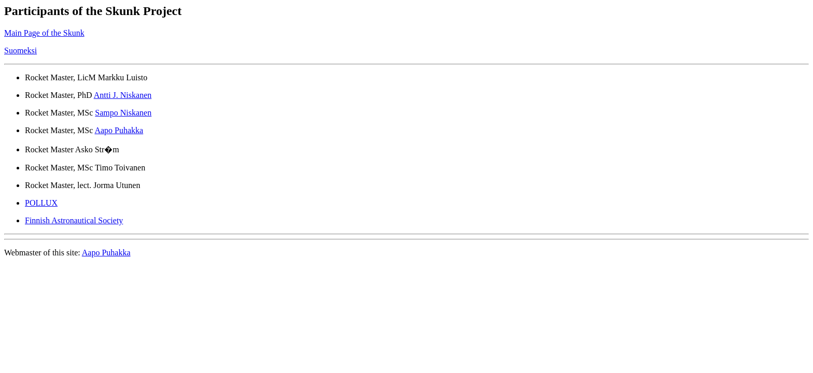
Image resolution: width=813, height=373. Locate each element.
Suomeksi (20, 50)
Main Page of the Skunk (44, 32)
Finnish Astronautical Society (74, 220)
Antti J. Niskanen (123, 95)
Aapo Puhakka (118, 130)
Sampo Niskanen (123, 112)
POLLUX (41, 202)
